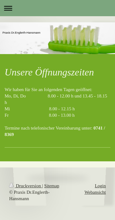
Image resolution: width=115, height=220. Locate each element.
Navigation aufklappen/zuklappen (57, 8)
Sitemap (51, 185)
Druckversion (25, 185)
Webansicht (95, 192)
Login (100, 185)
